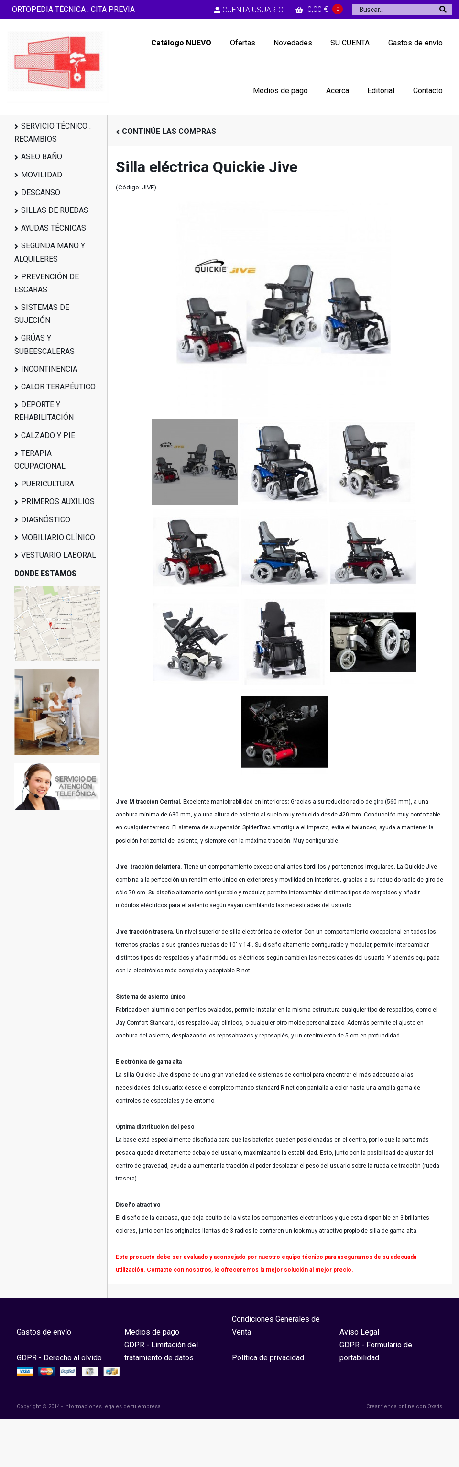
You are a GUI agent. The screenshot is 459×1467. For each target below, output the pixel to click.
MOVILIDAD (41, 174)
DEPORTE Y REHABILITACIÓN (44, 411)
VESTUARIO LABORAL (58, 555)
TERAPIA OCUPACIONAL (40, 460)
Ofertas (242, 42)
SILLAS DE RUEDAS (54, 210)
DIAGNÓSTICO (45, 519)
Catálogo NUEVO (181, 42)
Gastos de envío (415, 42)
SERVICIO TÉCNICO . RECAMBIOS (52, 132)
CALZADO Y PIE (48, 435)
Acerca (337, 90)
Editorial (380, 90)
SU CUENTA (350, 42)
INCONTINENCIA (49, 369)
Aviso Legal (359, 1331)
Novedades (292, 42)
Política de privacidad (268, 1357)
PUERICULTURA (47, 483)
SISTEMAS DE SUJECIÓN (41, 314)
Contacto (428, 90)
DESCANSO (40, 192)
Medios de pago (280, 90)
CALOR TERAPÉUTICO (58, 386)
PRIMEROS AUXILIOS (58, 501)
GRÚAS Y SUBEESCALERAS (44, 344)
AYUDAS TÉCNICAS (53, 227)
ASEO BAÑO (41, 156)
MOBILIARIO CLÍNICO (58, 537)
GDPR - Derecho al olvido (59, 1357)
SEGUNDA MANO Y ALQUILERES (49, 252)
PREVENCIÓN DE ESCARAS (46, 283)
